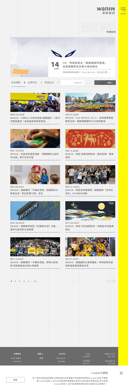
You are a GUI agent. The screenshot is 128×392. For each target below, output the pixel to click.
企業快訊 (35, 83)
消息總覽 (18, 83)
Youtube (61, 361)
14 (35, 281)
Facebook (60, 358)
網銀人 (105, 82)
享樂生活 (52, 83)
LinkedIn (17, 361)
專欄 (41, 358)
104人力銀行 (15, 358)
